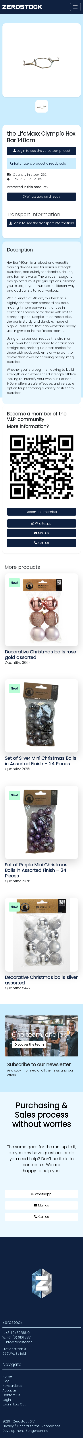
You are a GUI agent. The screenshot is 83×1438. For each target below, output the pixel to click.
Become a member (41, 512)
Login (6, 1399)
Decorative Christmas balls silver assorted (41, 980)
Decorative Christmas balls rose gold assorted (40, 655)
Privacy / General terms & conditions (31, 1426)
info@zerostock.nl (19, 1342)
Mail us (41, 533)
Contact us (11, 1395)
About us (9, 1390)
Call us (41, 543)
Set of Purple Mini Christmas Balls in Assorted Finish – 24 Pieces (36, 870)
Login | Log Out (14, 1404)
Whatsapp (41, 523)
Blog (6, 1381)
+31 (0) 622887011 (18, 1333)
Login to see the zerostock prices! (41, 150)
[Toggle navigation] (75, 7)
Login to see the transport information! (41, 223)
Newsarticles (12, 1385)
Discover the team (29, 1044)
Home (7, 1376)
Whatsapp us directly (41, 196)
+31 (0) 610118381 (19, 1337)
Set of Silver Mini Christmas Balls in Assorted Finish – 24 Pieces (40, 761)
